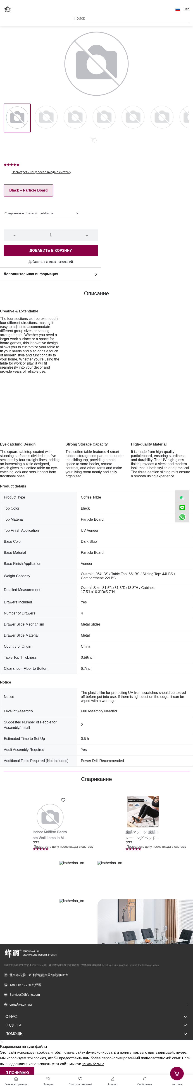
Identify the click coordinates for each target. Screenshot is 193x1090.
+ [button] (87, 236)
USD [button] (186, 9)
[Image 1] (46, 118)
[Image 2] (75, 118)
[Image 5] (162, 118)
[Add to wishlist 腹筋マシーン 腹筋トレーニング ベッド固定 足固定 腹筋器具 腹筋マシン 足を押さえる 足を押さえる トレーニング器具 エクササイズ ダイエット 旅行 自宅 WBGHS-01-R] (156, 800)
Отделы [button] (96, 1025)
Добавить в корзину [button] (51, 250)
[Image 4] (133, 118)
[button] (177, 9)
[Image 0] (17, 118)
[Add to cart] (176, 1073)
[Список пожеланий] (80, 1078)
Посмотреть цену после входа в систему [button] (41, 172)
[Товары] (48, 1078)
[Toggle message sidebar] (145, 1078)
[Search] (131, 18)
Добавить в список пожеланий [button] (51, 261)
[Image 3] (104, 118)
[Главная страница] (16, 1078)
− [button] (14, 236)
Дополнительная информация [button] (51, 274)
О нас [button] (96, 1016)
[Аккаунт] (112, 1078)
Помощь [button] (96, 1034)
